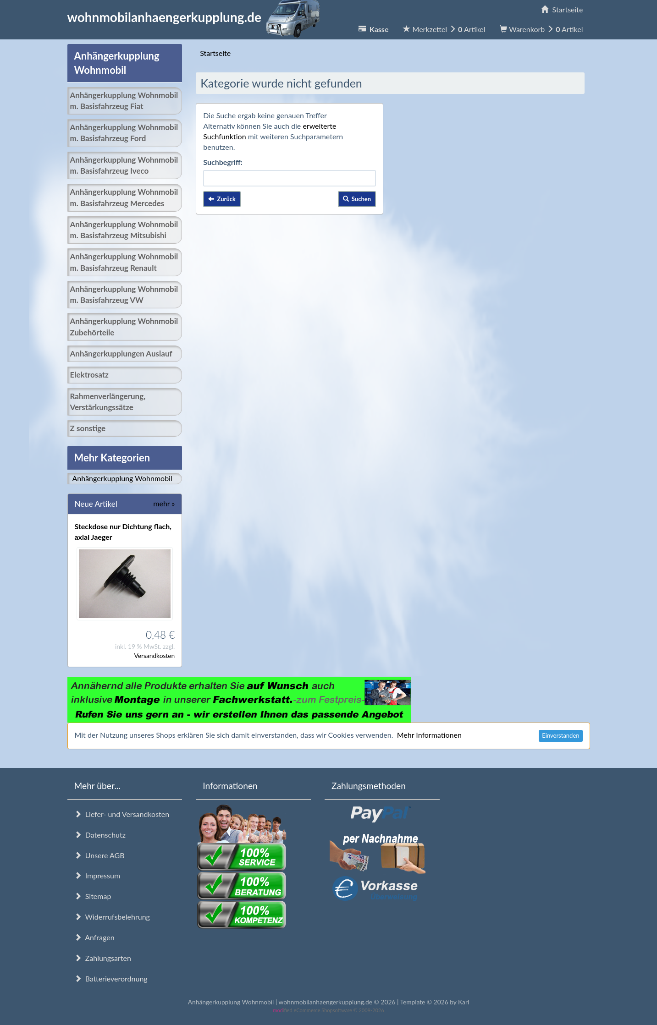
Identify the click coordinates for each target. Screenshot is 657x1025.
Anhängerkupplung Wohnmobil (122, 478)
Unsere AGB (99, 855)
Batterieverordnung (111, 978)
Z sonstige (88, 428)
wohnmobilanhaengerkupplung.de (196, 17)
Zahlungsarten (102, 958)
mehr (164, 503)
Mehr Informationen (429, 734)
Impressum (97, 875)
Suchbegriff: (223, 162)
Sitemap (92, 896)
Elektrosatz (89, 374)
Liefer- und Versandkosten (122, 814)
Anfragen (94, 937)
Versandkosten (154, 655)
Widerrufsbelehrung (112, 916)
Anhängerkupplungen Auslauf (121, 353)
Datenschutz (100, 834)
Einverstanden (560, 735)
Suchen (357, 199)
